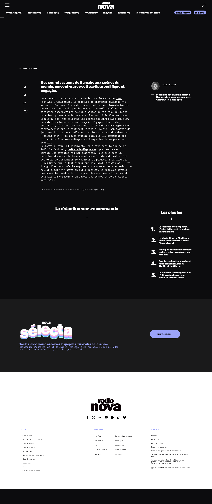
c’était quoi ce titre (32, 440)
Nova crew (155, 439)
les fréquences (29, 459)
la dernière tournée (148, 12)
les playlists (29, 447)
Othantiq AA (112, 163)
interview (45, 189)
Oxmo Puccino (120, 450)
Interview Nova (60, 189)
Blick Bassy (49, 163)
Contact (154, 436)
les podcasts (28, 443)
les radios (124, 12)
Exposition (98, 454)
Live (95, 445)
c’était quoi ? (14, 12)
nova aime (91, 12)
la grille (107, 12)
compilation (120, 445)
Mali (72, 189)
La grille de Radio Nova (33, 455)
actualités (34, 12)
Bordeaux (118, 454)
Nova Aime (98, 436)
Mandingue (81, 189)
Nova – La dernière (159, 447)
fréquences (71, 12)
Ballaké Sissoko (100, 450)
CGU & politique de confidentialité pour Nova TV (170, 468)
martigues (119, 441)
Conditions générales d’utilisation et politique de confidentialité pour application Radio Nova (167, 461)
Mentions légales (158, 443)
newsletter (183, 12)
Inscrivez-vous (164, 334)
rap (102, 189)
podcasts (53, 12)
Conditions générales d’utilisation (166, 451)
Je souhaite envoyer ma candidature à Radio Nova (169, 455)
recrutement (98, 441)
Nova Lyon (93, 189)
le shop (199, 12)
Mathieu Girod (169, 85)
